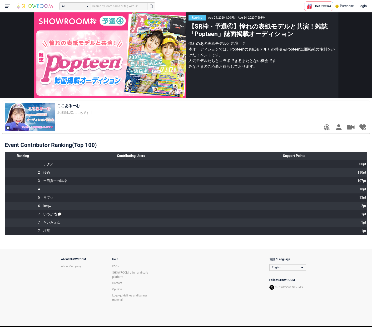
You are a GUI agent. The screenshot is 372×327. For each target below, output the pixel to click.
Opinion (117, 289)
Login (362, 6)
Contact (117, 283)
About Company (71, 266)
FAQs (115, 266)
